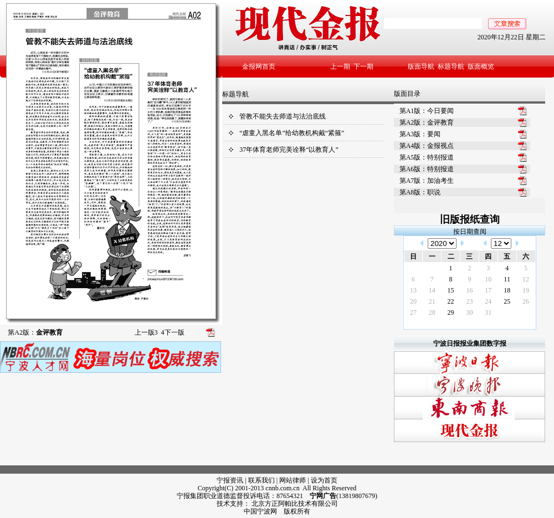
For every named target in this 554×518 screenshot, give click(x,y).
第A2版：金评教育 (426, 122)
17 (488, 290)
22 (451, 301)
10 (488, 279)
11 (507, 279)
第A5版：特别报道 (426, 157)
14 (432, 290)
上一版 (146, 332)
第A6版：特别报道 (426, 169)
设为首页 (324, 480)
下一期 (363, 66)
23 (469, 301)
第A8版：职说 (420, 192)
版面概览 (481, 66)
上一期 (340, 66)
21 (432, 301)
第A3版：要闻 (420, 134)
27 (413, 312)
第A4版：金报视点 (426, 146)
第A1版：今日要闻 (426, 111)
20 (413, 301)
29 (451, 312)
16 (469, 290)
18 (507, 290)
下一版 (172, 332)
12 (525, 279)
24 (488, 301)
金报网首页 (258, 66)
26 (525, 301)
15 (451, 290)
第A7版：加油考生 (426, 180)
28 (432, 312)
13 (413, 290)
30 (469, 312)
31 (488, 312)
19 (525, 290)
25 (507, 301)
